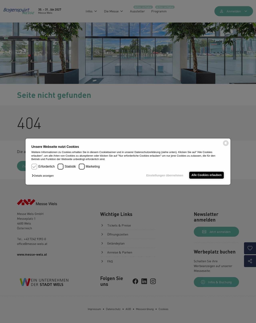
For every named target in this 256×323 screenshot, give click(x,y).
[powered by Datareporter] (226, 145)
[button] (43, 176)
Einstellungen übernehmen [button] (164, 175)
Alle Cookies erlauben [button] (206, 175)
